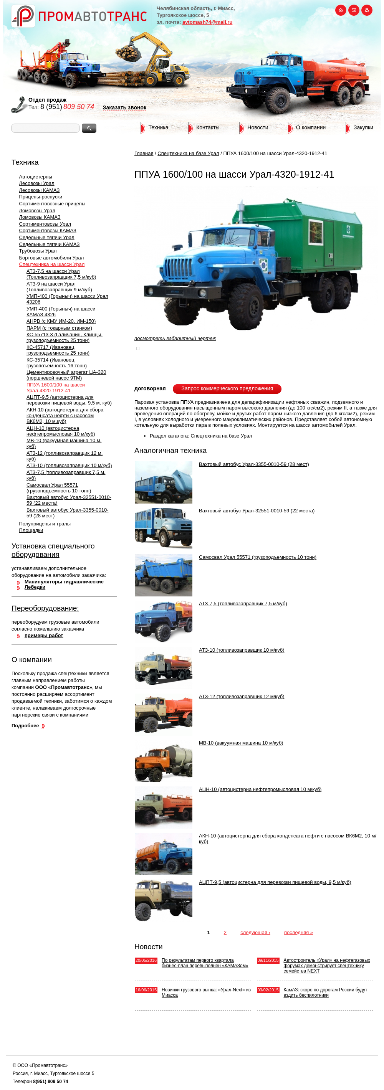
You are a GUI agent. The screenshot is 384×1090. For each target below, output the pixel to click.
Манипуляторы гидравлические (64, 582)
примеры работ (44, 635)
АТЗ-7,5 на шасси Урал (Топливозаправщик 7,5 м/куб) (61, 274)
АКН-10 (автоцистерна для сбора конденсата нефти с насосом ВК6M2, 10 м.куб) (64, 415)
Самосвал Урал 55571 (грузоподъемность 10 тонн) (58, 488)
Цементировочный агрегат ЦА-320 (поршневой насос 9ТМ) (66, 375)
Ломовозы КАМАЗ (40, 217)
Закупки (363, 127)
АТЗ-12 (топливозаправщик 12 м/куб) (242, 696)
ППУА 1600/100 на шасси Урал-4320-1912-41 (55, 387)
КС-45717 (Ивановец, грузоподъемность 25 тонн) (57, 350)
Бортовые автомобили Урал (51, 258)
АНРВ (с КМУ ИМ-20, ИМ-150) (61, 321)
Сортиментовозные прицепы (52, 203)
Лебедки (35, 587)
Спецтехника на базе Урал (188, 153)
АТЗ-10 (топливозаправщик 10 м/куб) (69, 465)
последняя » (298, 932)
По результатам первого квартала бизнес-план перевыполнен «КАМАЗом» (205, 963)
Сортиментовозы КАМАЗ (47, 230)
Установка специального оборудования (53, 550)
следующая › (255, 932)
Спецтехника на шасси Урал (52, 264)
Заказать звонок (124, 107)
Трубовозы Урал (38, 251)
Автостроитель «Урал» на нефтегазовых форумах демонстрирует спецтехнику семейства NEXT (327, 966)
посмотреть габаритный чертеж (175, 338)
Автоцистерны (35, 177)
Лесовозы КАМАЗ (39, 190)
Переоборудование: (45, 608)
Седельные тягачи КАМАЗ (49, 244)
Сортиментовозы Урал (45, 224)
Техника (159, 127)
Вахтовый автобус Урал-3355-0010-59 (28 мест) (254, 464)
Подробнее (25, 725)
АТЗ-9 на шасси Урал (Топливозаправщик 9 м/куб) (59, 286)
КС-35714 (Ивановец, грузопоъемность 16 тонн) (56, 362)
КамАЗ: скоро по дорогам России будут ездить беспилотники (325, 992)
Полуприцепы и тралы (45, 524)
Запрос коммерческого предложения (227, 388)
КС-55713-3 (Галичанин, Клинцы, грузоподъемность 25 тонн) (64, 337)
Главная (143, 153)
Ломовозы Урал (37, 210)
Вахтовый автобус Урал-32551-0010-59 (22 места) (256, 511)
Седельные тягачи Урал (46, 237)
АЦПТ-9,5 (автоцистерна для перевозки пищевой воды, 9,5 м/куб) (275, 882)
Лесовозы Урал (37, 183)
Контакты (207, 127)
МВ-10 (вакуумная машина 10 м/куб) (241, 743)
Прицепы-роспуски (41, 197)
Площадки (31, 530)
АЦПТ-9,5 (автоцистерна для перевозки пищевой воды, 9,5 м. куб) (69, 400)
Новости (257, 127)
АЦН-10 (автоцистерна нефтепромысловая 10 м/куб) (60, 431)
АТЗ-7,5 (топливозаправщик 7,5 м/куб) (243, 603)
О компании (311, 127)
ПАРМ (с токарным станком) (59, 328)
